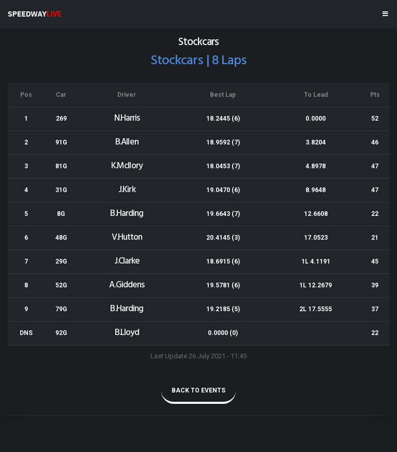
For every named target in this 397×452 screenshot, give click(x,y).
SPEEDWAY (35, 14)
